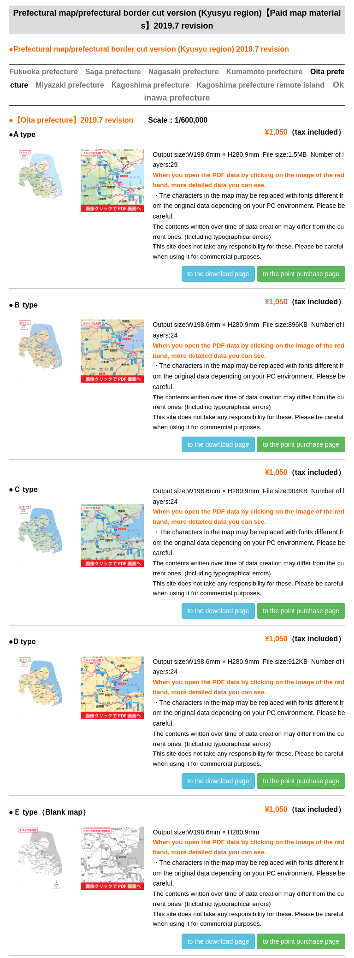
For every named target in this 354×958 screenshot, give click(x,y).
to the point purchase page (301, 274)
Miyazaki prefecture (69, 85)
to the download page (218, 274)
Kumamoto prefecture (264, 72)
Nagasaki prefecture (183, 72)
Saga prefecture (113, 72)
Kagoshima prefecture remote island (260, 85)
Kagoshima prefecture (150, 85)
